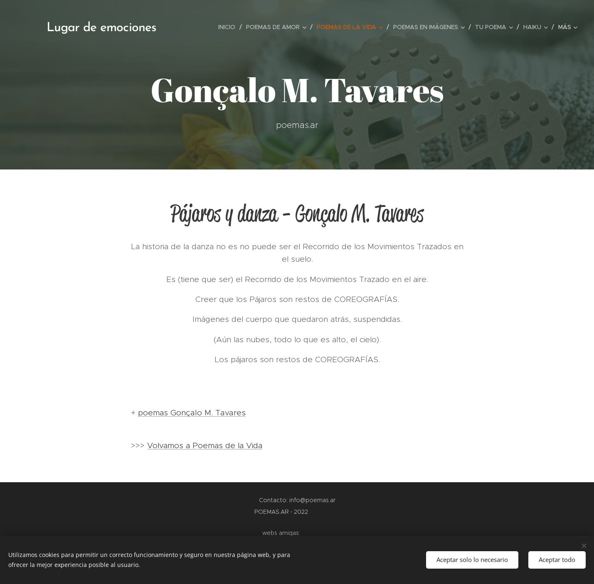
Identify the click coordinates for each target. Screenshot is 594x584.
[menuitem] (229, 27)
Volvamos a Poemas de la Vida (204, 445)
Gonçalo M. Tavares (208, 412)
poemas (154, 412)
